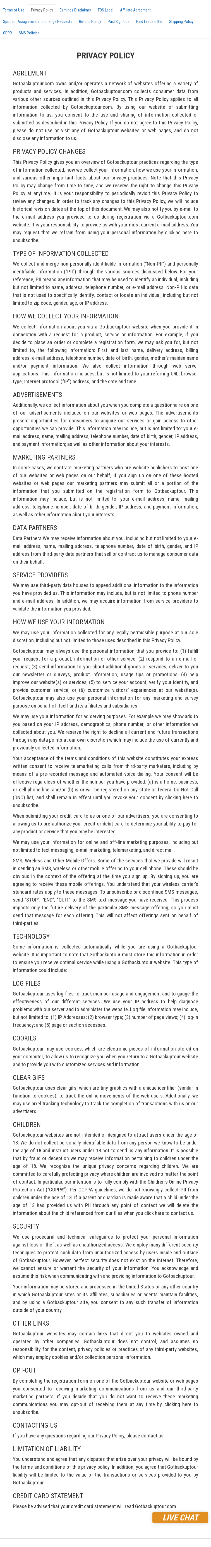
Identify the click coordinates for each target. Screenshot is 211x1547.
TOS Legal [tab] (105, 10)
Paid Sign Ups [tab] (119, 21)
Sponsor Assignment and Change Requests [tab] (37, 21)
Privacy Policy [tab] (42, 10)
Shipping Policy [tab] (181, 21)
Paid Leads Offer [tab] (149, 21)
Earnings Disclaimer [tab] (75, 10)
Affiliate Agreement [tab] (135, 10)
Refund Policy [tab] (90, 21)
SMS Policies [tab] (29, 33)
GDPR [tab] (7, 33)
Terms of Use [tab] (13, 10)
